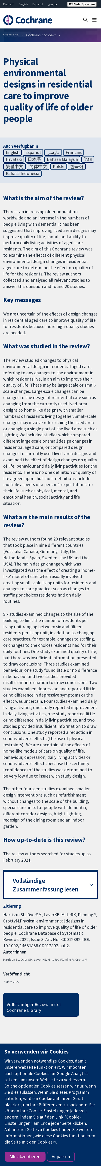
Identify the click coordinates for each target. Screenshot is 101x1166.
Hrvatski (14, 159)
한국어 (76, 166)
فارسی (52, 4)
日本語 (34, 159)
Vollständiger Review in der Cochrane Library (34, 1007)
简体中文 (38, 166)
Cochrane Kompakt (41, 35)
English (23, 4)
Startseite (11, 35)
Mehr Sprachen (82, 4)
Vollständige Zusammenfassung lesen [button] (45, 885)
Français (74, 152)
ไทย (88, 159)
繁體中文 (14, 166)
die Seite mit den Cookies (28, 1142)
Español (37, 4)
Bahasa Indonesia (22, 173)
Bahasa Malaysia (62, 159)
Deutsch (8, 4)
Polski (58, 166)
